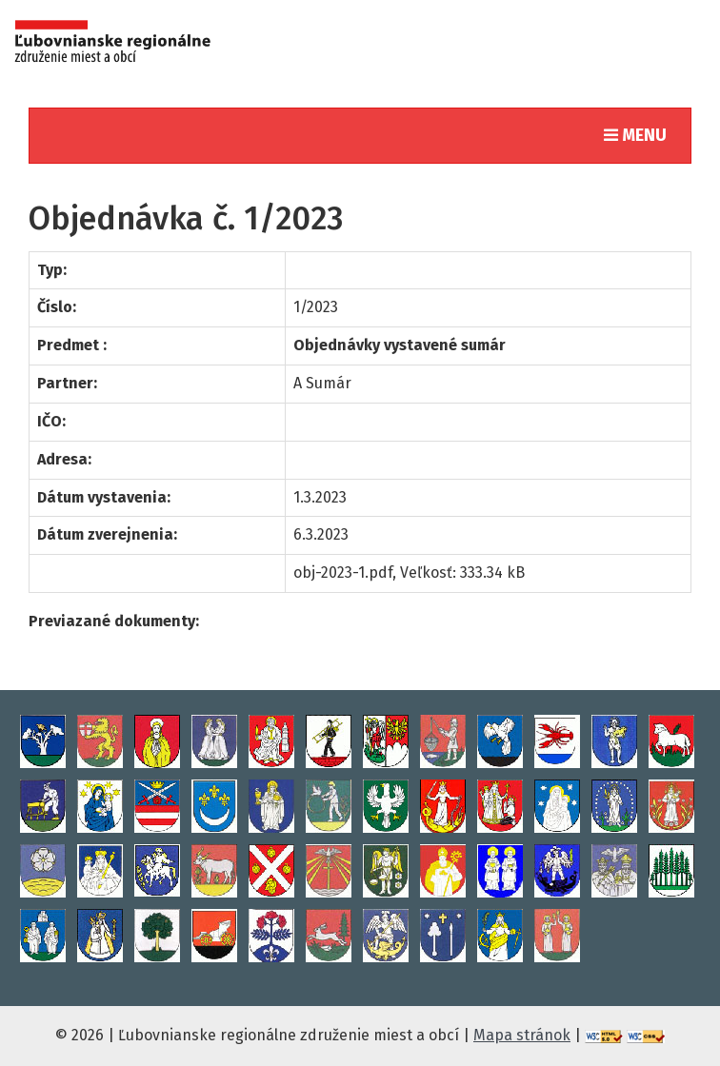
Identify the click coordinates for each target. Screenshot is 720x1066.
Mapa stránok (521, 1035)
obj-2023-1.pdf (342, 572)
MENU (639, 134)
